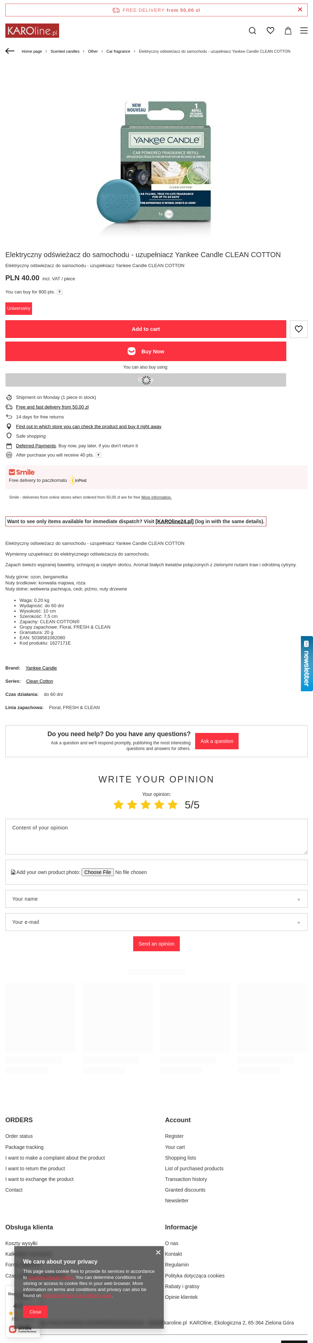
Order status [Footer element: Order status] (19, 1136)
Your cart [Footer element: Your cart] (175, 1147)
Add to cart (146, 329)
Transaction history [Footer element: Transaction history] (186, 1179)
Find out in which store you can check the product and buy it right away (88, 426)
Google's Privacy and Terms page (76, 1295)
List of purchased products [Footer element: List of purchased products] (194, 1168)
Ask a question (216, 741)
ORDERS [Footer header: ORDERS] (19, 1120)
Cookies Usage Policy (50, 1277)
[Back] (11, 51)
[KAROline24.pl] (175, 521)
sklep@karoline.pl (167, 1323)
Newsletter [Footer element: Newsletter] (177, 1200)
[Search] (252, 30)
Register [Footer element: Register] (174, 1136)
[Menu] (305, 30)
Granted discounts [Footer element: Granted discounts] (185, 1190)
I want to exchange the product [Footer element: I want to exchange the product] (39, 1179)
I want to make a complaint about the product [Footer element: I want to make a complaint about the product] (55, 1158)
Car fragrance (118, 51)
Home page (32, 51)
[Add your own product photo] (129, 872)
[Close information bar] (300, 10)
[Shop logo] (32, 31)
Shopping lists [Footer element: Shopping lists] (180, 1158)
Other (93, 51)
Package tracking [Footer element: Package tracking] (24, 1147)
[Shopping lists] (270, 30)
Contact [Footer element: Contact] (13, 1190)
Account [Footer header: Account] (178, 1120)
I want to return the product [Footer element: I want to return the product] (35, 1168)
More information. (156, 497)
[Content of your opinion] (156, 836)
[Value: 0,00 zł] (288, 30)
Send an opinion (156, 944)
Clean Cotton (39, 681)
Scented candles (65, 51)
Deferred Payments (36, 445)
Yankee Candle (41, 668)
